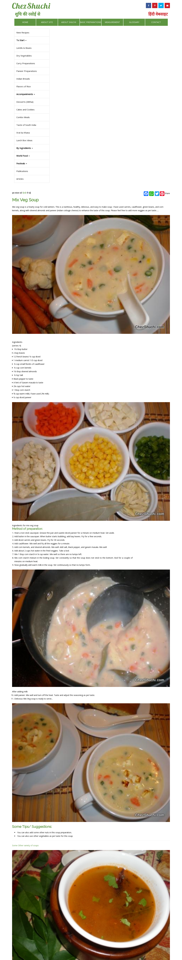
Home (25, 22)
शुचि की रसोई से (27, 14)
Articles (20, 178)
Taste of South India (26, 124)
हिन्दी (66, 33)
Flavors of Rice (23, 86)
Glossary (134, 22)
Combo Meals (23, 117)
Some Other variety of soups (67, 569)
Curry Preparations (25, 63)
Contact (156, 22)
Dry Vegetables (24, 55)
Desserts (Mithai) (24, 101)
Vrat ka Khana (23, 132)
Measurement (112, 22)
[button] (31, 163)
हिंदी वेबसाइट (158, 14)
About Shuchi (68, 22)
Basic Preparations (90, 22)
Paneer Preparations (26, 71)
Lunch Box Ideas (24, 140)
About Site (47, 22)
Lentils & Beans (24, 47)
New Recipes (22, 32)
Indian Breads (23, 78)
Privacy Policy (107, 951)
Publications (22, 171)
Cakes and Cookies (25, 109)
